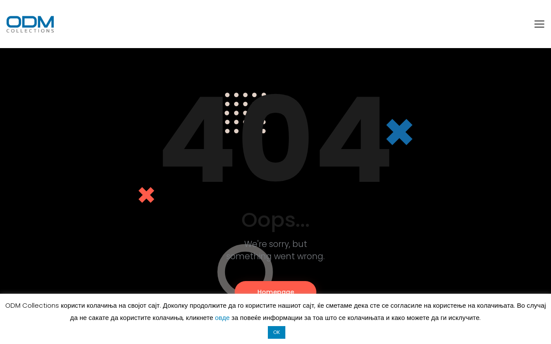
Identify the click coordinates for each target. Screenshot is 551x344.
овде (223, 317)
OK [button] (276, 332)
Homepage (276, 291)
